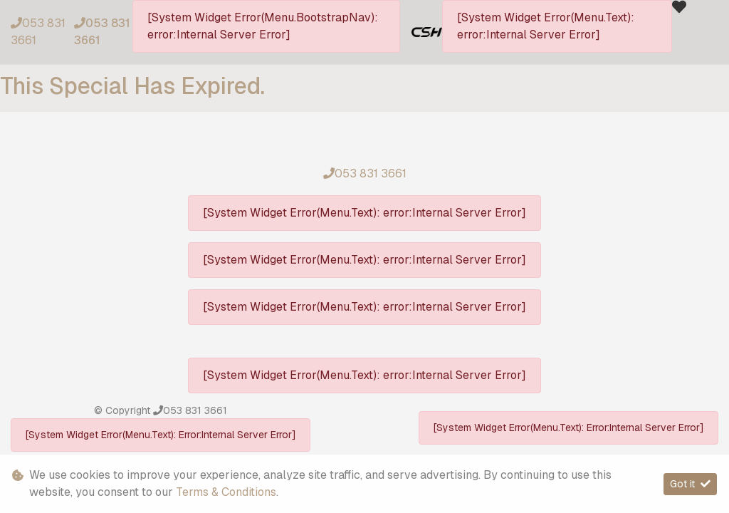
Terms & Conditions (226, 491)
